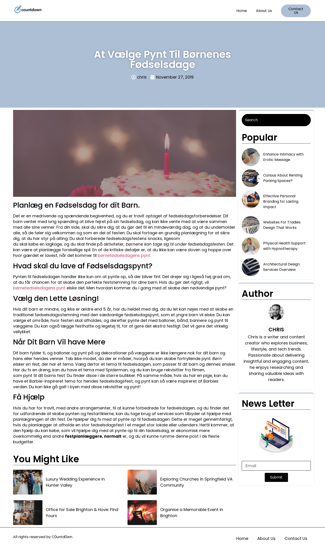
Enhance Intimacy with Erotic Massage (283, 157)
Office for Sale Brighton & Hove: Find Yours (82, 512)
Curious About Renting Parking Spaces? (282, 178)
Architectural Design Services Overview (281, 267)
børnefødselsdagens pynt (124, 255)
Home (241, 10)
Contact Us (296, 538)
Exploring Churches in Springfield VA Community (196, 482)
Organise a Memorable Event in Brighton (191, 512)
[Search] (276, 120)
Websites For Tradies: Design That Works (282, 225)
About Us (264, 10)
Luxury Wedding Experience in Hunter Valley (75, 482)
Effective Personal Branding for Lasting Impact (280, 201)
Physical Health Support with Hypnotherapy (284, 246)
